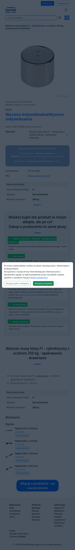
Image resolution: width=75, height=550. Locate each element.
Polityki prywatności (38, 277)
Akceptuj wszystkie (43, 283)
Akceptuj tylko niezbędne (17, 283)
